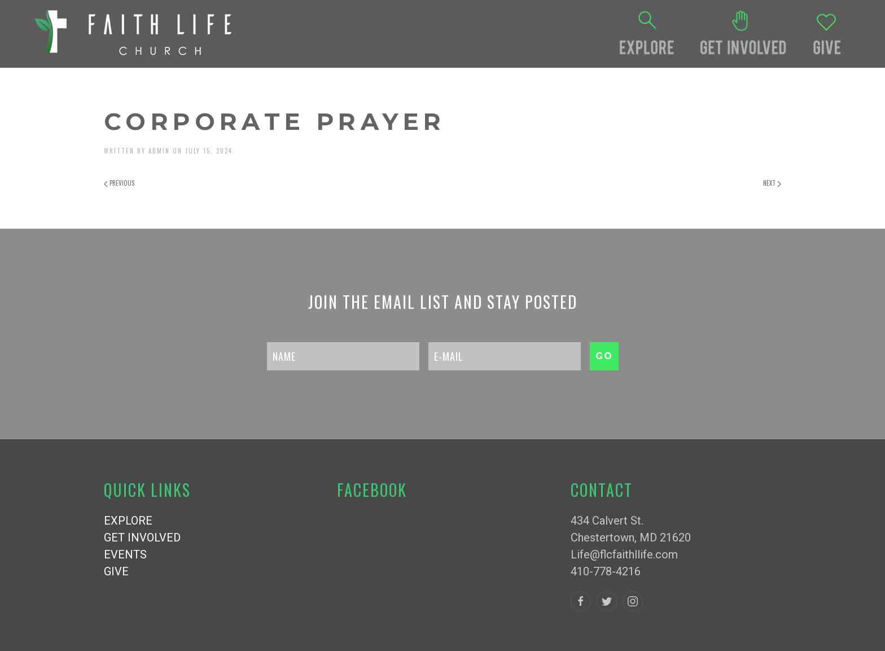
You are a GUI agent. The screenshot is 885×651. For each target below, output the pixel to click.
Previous (119, 182)
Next (772, 182)
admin (159, 150)
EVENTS (125, 554)
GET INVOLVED (142, 537)
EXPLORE (128, 520)
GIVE (116, 571)
